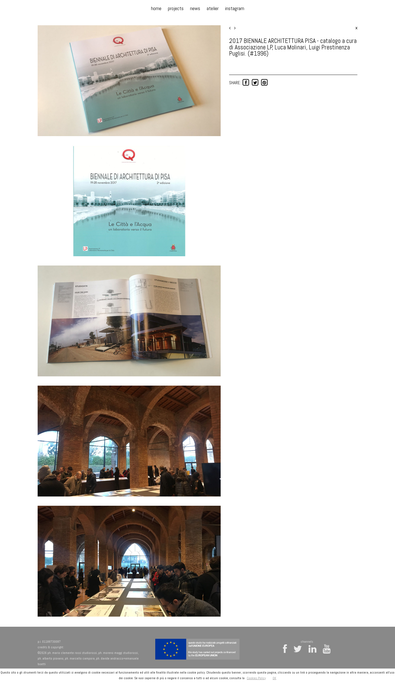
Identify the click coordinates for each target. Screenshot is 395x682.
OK (274, 678)
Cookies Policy (256, 678)
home (156, 8)
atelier (213, 8)
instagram (234, 8)
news (195, 8)
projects (176, 8)
